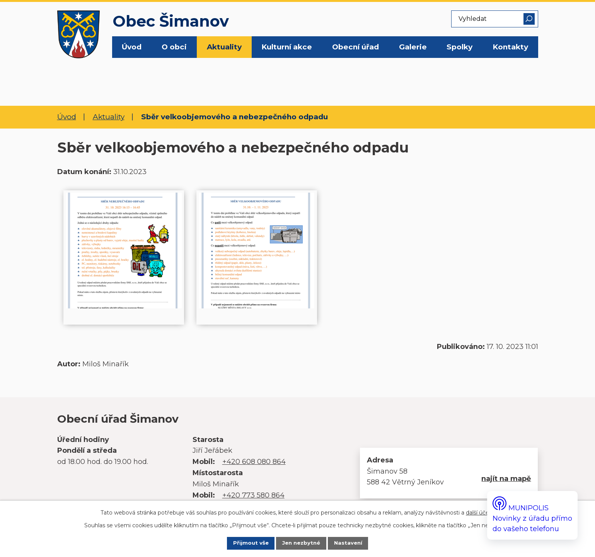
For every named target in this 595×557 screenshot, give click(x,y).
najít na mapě (506, 478)
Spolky (459, 46)
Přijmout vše (243, 542)
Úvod (132, 46)
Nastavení (356, 542)
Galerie (413, 46)
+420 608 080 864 (254, 461)
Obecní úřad (355, 46)
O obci (174, 46)
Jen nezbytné (301, 542)
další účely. (480, 511)
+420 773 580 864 (253, 495)
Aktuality (224, 46)
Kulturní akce (286, 46)
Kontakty (510, 46)
